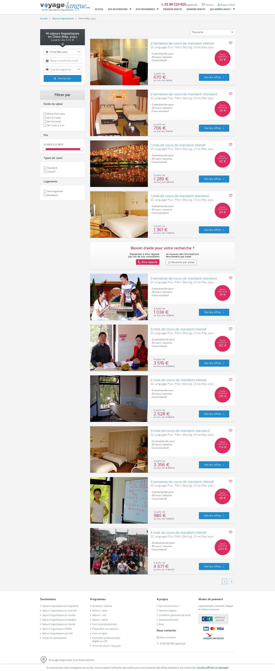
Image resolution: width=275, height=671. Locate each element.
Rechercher (62, 78)
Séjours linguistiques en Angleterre (60, 606)
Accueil (99, 9)
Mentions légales (167, 610)
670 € (160, 77)
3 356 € (162, 465)
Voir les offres (214, 77)
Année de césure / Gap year (106, 645)
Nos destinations (119, 9)
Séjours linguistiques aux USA (57, 633)
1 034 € (161, 312)
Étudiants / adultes (102, 606)
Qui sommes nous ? (169, 606)
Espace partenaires (169, 619)
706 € (160, 128)
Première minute (172, 9)
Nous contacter (168, 637)
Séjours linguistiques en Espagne (59, 619)
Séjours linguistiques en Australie (59, 610)
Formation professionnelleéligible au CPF (106, 639)
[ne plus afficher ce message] (212, 667)
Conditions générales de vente (175, 615)
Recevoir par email (181, 262)
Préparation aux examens (105, 628)
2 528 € (162, 414)
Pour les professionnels (104, 624)
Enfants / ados (99, 610)
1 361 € (161, 230)
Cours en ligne (99, 633)
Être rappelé (147, 262)
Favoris (207, 4)
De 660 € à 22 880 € (53, 144)
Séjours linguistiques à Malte (57, 628)
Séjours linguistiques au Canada (58, 615)
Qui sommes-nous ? (222, 9)
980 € (160, 515)
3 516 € (161, 363)
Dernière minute (196, 9)
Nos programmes (147, 9)
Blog (161, 624)
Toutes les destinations (54, 637)
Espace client (227, 4)
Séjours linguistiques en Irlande (58, 624)
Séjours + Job (99, 615)
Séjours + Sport (100, 619)
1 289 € (161, 179)
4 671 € (161, 566)
